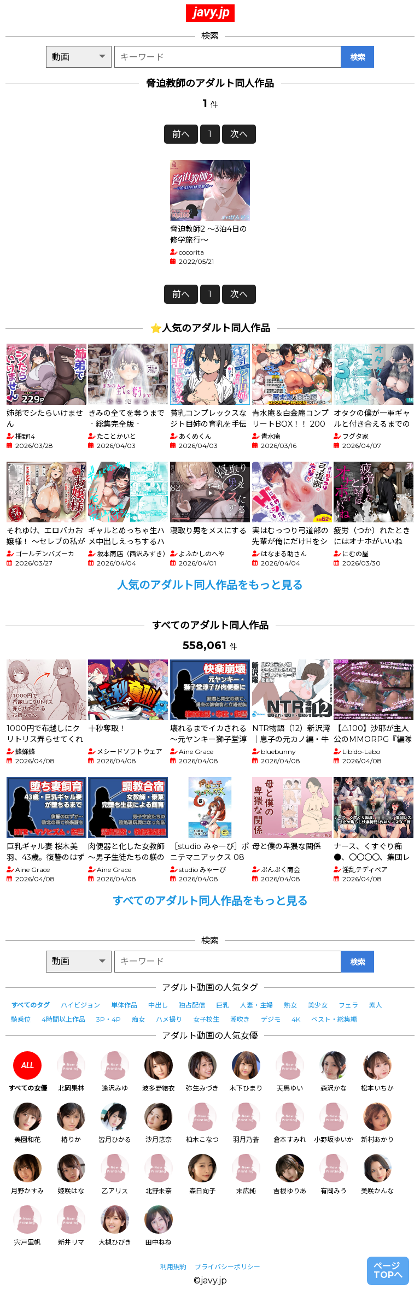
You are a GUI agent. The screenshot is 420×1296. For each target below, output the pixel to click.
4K (295, 1019)
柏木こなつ (202, 1123)
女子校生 (206, 1019)
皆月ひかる (114, 1123)
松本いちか (377, 1071)
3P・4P (108, 1019)
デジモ (271, 1019)
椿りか (71, 1123)
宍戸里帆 (27, 1225)
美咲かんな (377, 1174)
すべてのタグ (30, 1005)
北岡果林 (71, 1071)
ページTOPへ (388, 1270)
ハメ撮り (169, 1019)
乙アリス (115, 1174)
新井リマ (71, 1225)
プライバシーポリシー (227, 1267)
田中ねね (158, 1225)
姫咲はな (71, 1174)
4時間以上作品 (63, 1019)
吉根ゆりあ (289, 1174)
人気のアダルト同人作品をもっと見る (210, 585)
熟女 (290, 1005)
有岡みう (333, 1174)
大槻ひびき (114, 1225)
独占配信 (192, 1005)
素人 (375, 1005)
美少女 (318, 1005)
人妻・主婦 (256, 1005)
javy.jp (212, 12)
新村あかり (377, 1123)
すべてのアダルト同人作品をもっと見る (210, 901)
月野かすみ (27, 1174)
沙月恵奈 (158, 1123)
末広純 (246, 1174)
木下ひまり (246, 1071)
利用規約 (173, 1267)
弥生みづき (202, 1071)
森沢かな (333, 1071)
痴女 (138, 1019)
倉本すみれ (289, 1123)
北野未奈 (158, 1174)
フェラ (348, 1005)
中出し (158, 1005)
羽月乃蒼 (246, 1123)
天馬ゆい (290, 1071)
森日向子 (202, 1174)
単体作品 (124, 1005)
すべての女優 (27, 1071)
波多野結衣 (158, 1071)
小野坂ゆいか (333, 1123)
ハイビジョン (80, 1005)
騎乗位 (21, 1019)
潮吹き (240, 1019)
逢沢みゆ (115, 1071)
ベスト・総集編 (334, 1019)
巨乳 (222, 1005)
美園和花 (27, 1123)
